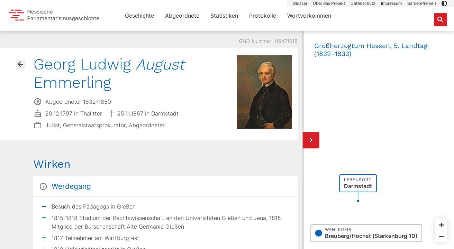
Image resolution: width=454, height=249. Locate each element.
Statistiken (224, 15)
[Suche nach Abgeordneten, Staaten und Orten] (440, 19)
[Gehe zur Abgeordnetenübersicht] (20, 64)
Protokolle (262, 15)
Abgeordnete (182, 15)
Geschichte (139, 15)
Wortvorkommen (309, 15)
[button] (444, 3)
